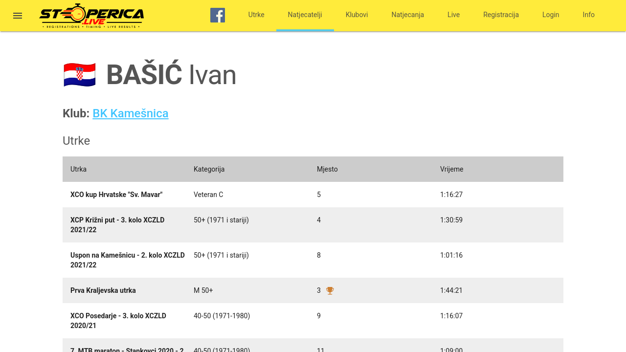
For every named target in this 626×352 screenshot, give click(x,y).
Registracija (501, 15)
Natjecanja (408, 15)
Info (589, 15)
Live (453, 15)
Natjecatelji (305, 15)
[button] (17, 16)
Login (550, 15)
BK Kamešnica (130, 113)
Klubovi (357, 15)
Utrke (256, 15)
